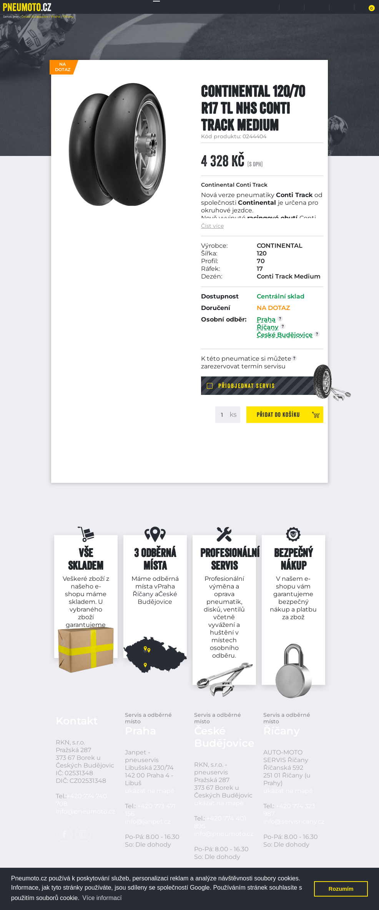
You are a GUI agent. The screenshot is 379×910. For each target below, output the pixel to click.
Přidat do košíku (278, 414)
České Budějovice (157, 597)
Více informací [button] (101, 898)
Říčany (143, 594)
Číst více (212, 226)
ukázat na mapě (150, 790)
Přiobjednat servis (246, 386)
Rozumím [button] (341, 889)
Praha (166, 586)
